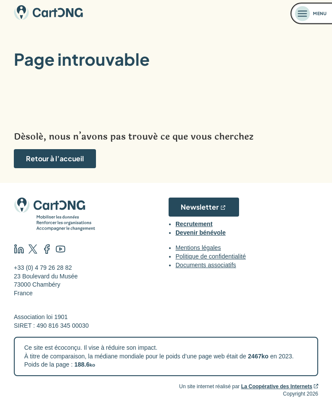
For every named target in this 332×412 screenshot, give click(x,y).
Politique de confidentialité (211, 256)
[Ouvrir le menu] (311, 13)
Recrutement (194, 223)
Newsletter (200, 206)
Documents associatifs (206, 265)
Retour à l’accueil (55, 158)
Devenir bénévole (201, 232)
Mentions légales (198, 247)
